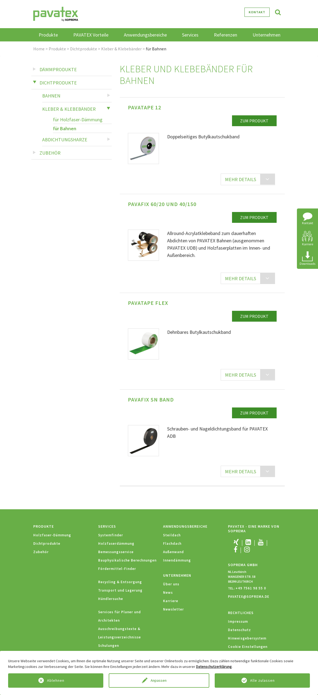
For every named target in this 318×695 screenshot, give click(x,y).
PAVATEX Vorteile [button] (90, 35)
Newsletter (173, 609)
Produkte (57, 48)
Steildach (172, 535)
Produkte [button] (48, 35)
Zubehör (50, 153)
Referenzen (225, 35)
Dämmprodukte (58, 69)
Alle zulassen (262, 680)
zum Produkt (254, 120)
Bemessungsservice (116, 552)
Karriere (170, 601)
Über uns (171, 584)
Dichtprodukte (83, 48)
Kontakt (257, 12)
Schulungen (108, 645)
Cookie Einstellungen (247, 646)
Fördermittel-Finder (117, 568)
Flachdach (172, 543)
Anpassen (159, 680)
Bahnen (51, 96)
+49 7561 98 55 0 (251, 588)
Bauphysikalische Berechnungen (127, 560)
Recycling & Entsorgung (120, 582)
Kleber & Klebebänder (121, 48)
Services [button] (190, 35)
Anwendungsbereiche (185, 526)
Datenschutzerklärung (214, 666)
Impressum (238, 621)
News (168, 592)
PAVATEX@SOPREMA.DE (248, 596)
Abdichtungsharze (64, 139)
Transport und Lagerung (120, 590)
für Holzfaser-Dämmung (77, 119)
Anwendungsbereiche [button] (145, 35)
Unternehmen (177, 575)
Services (107, 526)
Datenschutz (239, 630)
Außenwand (173, 552)
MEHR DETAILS (240, 179)
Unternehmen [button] (266, 35)
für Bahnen (64, 128)
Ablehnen (55, 680)
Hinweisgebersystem (247, 638)
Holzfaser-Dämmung (52, 535)
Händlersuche (110, 598)
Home (39, 48)
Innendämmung (177, 560)
